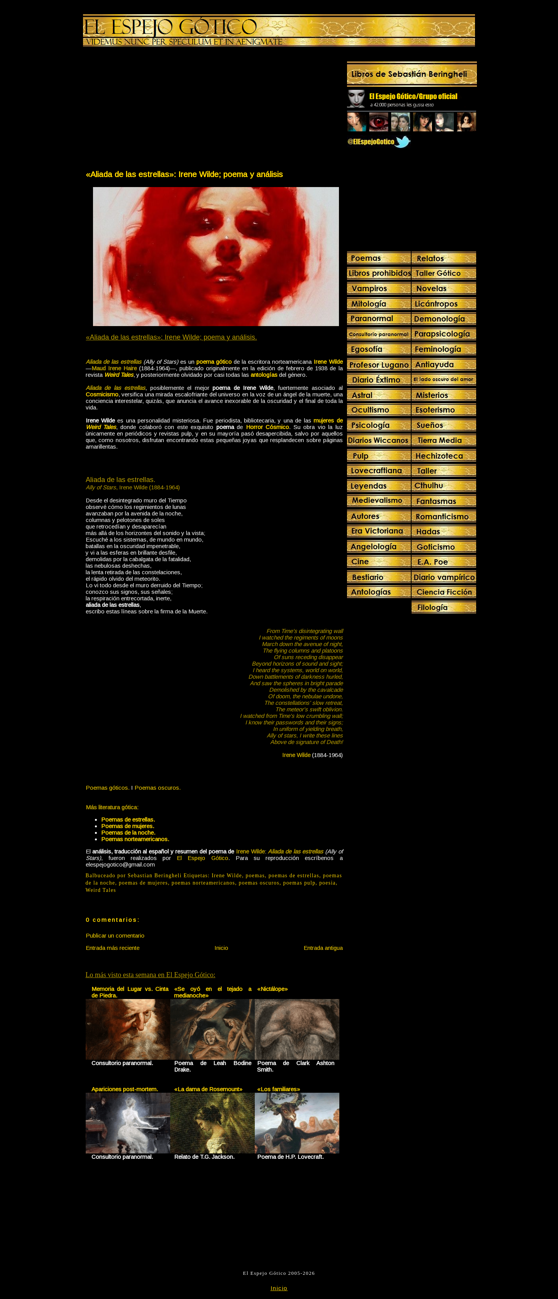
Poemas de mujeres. (127, 826)
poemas (255, 875)
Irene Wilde (227, 875)
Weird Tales (101, 890)
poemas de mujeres (143, 883)
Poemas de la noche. (128, 832)
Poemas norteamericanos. (135, 839)
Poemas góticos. (108, 787)
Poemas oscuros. (158, 787)
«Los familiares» (278, 1089)
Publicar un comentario (115, 935)
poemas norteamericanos (203, 883)
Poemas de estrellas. (128, 819)
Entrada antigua (323, 947)
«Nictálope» (272, 989)
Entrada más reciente (113, 947)
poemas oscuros (259, 883)
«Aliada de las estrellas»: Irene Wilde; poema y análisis (184, 174)
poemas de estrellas (294, 875)
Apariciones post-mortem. (124, 1089)
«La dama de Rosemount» (208, 1089)
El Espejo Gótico (202, 858)
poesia (327, 883)
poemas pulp (299, 883)
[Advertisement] (149, 110)
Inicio (221, 947)
